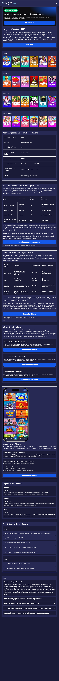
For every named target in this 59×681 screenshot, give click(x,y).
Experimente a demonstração (29, 242)
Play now (29, 45)
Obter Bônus (29, 23)
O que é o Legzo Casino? (30, 582)
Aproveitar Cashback (29, 379)
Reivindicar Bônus (29, 350)
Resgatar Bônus (29, 314)
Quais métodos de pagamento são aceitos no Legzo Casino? (30, 613)
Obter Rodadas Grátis (29, 365)
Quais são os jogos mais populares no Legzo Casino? (30, 599)
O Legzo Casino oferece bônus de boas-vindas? (30, 603)
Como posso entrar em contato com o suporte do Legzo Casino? (30, 608)
